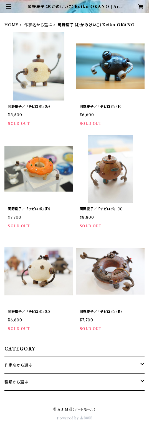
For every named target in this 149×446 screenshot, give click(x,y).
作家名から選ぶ (38, 24)
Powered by (74, 418)
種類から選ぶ (16, 382)
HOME (11, 24)
